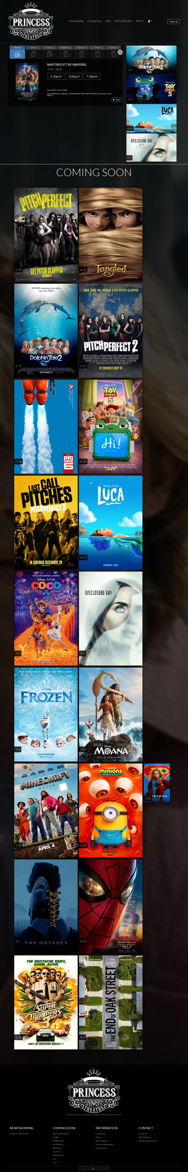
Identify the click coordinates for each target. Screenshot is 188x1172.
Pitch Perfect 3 (58, 1155)
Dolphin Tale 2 (58, 1141)
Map (108, 21)
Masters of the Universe (19, 1134)
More (139, 21)
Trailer (116, 100)
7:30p (92, 76)
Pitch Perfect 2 (58, 1144)
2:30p (55, 76)
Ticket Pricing (101, 1148)
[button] (150, 21)
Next (120, 52)
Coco (55, 1162)
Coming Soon (94, 21)
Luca (54, 1159)
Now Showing (76, 21)
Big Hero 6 (57, 1148)
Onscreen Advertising (104, 1144)
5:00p (74, 76)
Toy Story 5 (57, 1151)
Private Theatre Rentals (148, 1141)
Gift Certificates (123, 21)
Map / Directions (145, 1137)
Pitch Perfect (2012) (60, 1134)
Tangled (56, 1137)
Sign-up (173, 21)
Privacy (98, 1137)
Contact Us (143, 1134)
